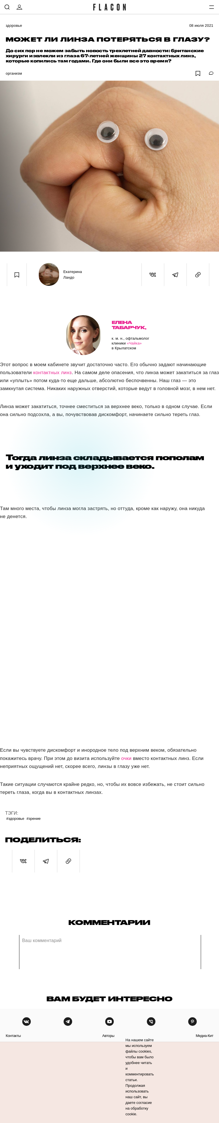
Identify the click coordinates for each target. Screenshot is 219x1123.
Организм (14, 73)
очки (126, 758)
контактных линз (52, 372)
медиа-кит (204, 1036)
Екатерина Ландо (72, 275)
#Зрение (33, 818)
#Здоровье (15, 818)
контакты (13, 1036)
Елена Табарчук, (129, 325)
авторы (108, 1036)
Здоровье (14, 25)
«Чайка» (134, 343)
